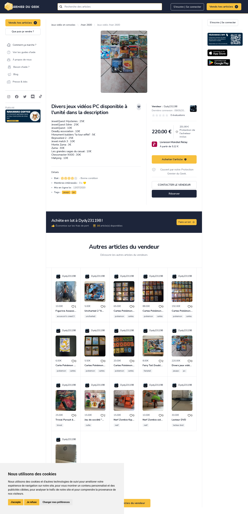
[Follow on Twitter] (24, 96)
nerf (116, 425)
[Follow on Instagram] (8, 96)
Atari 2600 (86, 24)
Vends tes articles (224, 7)
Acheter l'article (174, 159)
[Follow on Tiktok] (40, 96)
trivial (59, 425)
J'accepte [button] (16, 502)
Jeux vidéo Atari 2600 (108, 24)
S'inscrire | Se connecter (187, 7)
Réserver (174, 194)
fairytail (147, 370)
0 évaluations (178, 115)
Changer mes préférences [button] (56, 502)
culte (88, 425)
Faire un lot (187, 222)
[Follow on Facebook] (16, 96)
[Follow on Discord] (32, 96)
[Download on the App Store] (217, 53)
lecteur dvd (178, 425)
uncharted (90, 316)
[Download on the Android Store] (219, 62)
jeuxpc (66, 192)
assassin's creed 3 (65, 316)
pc (74, 192)
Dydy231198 (170, 106)
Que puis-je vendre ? (23, 31)
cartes (131, 316)
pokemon (119, 316)
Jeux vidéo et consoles (63, 24)
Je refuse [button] (32, 502)
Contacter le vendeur (174, 185)
